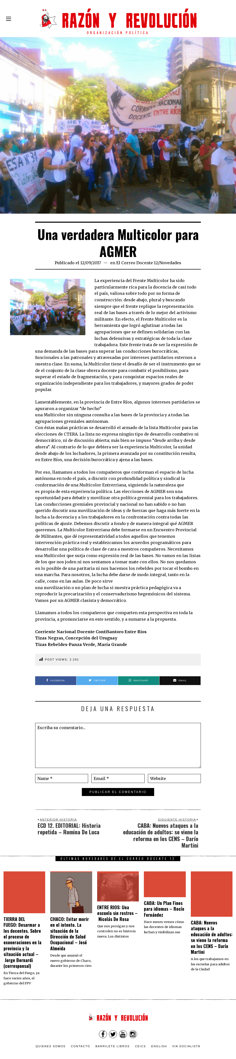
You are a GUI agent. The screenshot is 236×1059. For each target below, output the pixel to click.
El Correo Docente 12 (137, 262)
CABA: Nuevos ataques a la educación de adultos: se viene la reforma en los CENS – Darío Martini (211, 937)
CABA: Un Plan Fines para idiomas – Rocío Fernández (164, 909)
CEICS (140, 1032)
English (159, 1032)
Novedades (170, 262)
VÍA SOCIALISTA (186, 1032)
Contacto (80, 1032)
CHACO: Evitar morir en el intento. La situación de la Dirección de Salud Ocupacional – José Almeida (69, 934)
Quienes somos (51, 1032)
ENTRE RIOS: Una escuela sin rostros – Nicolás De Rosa (117, 913)
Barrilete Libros (112, 1032)
